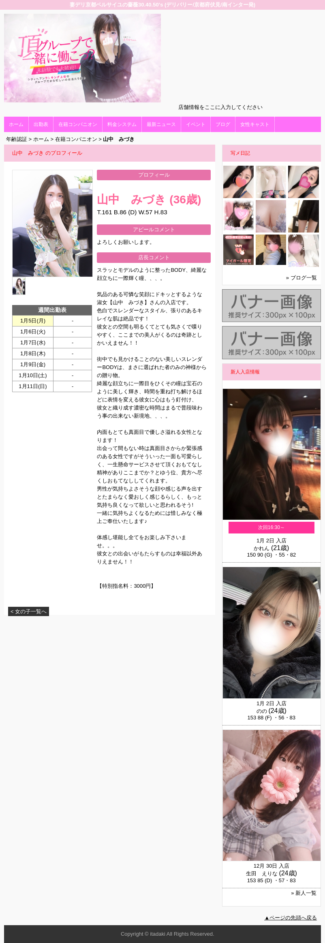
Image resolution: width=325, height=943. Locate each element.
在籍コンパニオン (77, 124)
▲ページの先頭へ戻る (290, 918)
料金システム (122, 124)
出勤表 (41, 124)
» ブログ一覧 (301, 278)
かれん (261, 548)
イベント (195, 124)
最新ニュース (161, 124)
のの (262, 711)
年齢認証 (16, 139)
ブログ (223, 124)
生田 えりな (262, 873)
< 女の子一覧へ (29, 611)
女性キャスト (254, 124)
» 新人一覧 (303, 893)
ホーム (16, 124)
